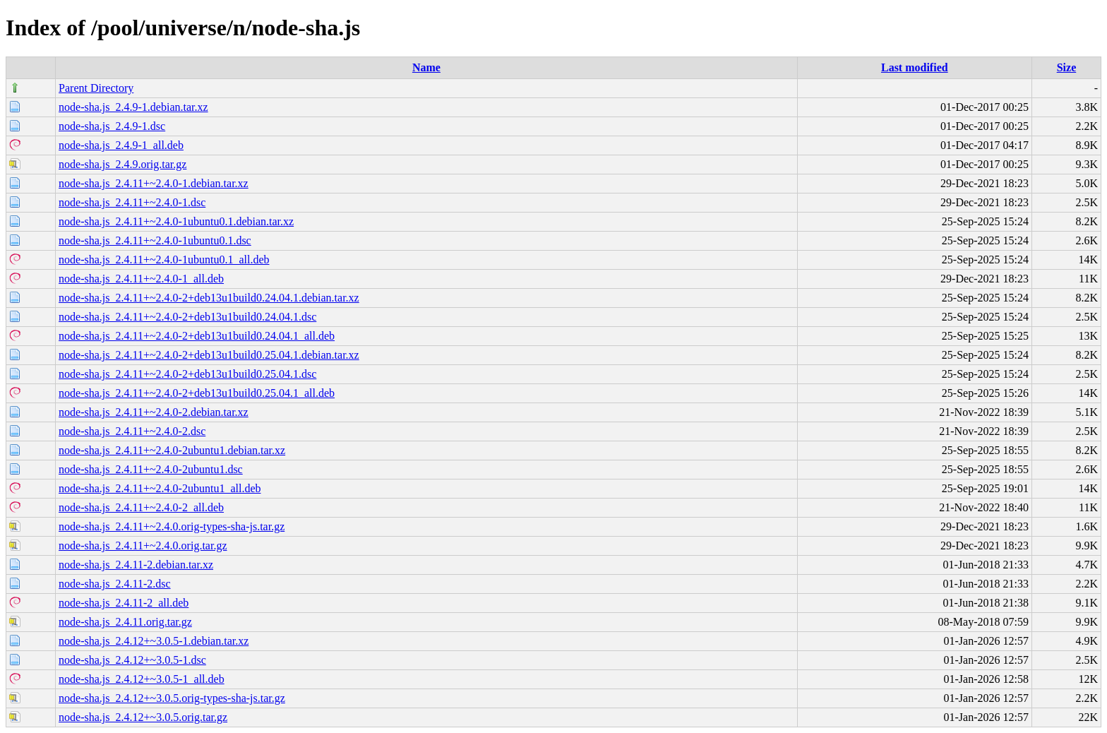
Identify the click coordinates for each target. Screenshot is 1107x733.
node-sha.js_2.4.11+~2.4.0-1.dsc (132, 202)
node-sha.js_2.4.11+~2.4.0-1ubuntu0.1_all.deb (164, 260)
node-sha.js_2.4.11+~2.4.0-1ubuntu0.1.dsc (155, 240)
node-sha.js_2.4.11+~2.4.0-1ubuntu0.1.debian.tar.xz (176, 221)
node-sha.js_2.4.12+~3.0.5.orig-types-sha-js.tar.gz (172, 698)
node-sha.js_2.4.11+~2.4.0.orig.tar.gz (143, 546)
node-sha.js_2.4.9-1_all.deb (121, 145)
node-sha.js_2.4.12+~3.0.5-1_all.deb (142, 679)
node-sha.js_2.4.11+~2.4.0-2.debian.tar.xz (154, 412)
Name (426, 67)
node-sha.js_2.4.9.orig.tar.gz (122, 164)
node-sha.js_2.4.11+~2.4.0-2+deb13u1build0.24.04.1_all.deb (197, 336)
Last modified (914, 67)
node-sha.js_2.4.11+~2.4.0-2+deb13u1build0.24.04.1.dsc (187, 317)
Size (1067, 67)
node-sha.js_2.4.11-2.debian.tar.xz (136, 565)
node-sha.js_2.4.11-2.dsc (115, 584)
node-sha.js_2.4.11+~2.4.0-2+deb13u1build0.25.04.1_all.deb (197, 393)
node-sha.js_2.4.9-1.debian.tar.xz (133, 107)
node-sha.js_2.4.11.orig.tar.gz (125, 622)
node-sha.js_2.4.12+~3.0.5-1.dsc (132, 660)
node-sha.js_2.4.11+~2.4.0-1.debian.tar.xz (154, 183)
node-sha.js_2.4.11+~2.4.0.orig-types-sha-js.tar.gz (172, 526)
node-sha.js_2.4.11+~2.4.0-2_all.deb (141, 507)
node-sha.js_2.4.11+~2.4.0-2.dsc (132, 431)
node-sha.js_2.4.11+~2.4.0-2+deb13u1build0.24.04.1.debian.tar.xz (209, 298)
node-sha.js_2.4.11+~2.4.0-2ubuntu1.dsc (151, 469)
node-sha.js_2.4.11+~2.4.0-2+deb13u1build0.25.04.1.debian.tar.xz (209, 355)
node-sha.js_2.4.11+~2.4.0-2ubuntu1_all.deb (160, 488)
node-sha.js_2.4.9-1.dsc (112, 126)
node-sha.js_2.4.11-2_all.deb (124, 603)
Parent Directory (96, 88)
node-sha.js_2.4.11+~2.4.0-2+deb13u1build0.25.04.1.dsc (187, 374)
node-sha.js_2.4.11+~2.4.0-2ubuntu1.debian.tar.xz (172, 450)
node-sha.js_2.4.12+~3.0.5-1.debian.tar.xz (154, 641)
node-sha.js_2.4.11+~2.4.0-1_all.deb (141, 279)
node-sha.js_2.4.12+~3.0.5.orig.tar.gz (143, 717)
